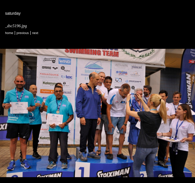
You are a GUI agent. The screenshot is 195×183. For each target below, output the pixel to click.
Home (9, 33)
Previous (23, 33)
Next (35, 33)
